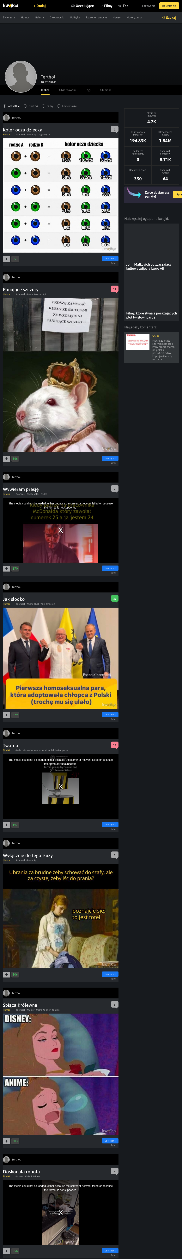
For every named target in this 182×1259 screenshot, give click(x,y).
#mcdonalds (33, 494)
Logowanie (148, 5)
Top (125, 6)
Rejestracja (169, 5)
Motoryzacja (134, 17)
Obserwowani (67, 90)
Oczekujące (85, 6)
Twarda (10, 745)
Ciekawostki (57, 17)
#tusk (36, 604)
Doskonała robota (21, 1171)
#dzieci (28, 1176)
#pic (36, 134)
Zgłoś (114, 263)
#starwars (20, 494)
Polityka (75, 17)
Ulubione (106, 90)
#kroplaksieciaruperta (56, 750)
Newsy (117, 17)
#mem (30, 134)
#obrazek (20, 134)
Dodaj (41, 6)
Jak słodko (14, 599)
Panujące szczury (21, 289)
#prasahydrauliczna (33, 750)
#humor (30, 1010)
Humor (25, 17)
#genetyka (44, 134)
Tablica (45, 90)
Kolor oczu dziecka (22, 129)
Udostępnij (110, 258)
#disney (47, 1010)
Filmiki (6, 494)
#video (43, 494)
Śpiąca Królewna (20, 1005)
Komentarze (69, 106)
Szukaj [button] (171, 18)
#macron (50, 604)
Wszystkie (14, 106)
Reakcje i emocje (96, 17)
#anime (55, 1010)
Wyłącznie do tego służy (28, 855)
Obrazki (33, 106)
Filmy (108, 6)
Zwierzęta (9, 17)
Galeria (39, 17)
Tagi (88, 90)
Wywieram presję (21, 489)
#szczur (38, 294)
